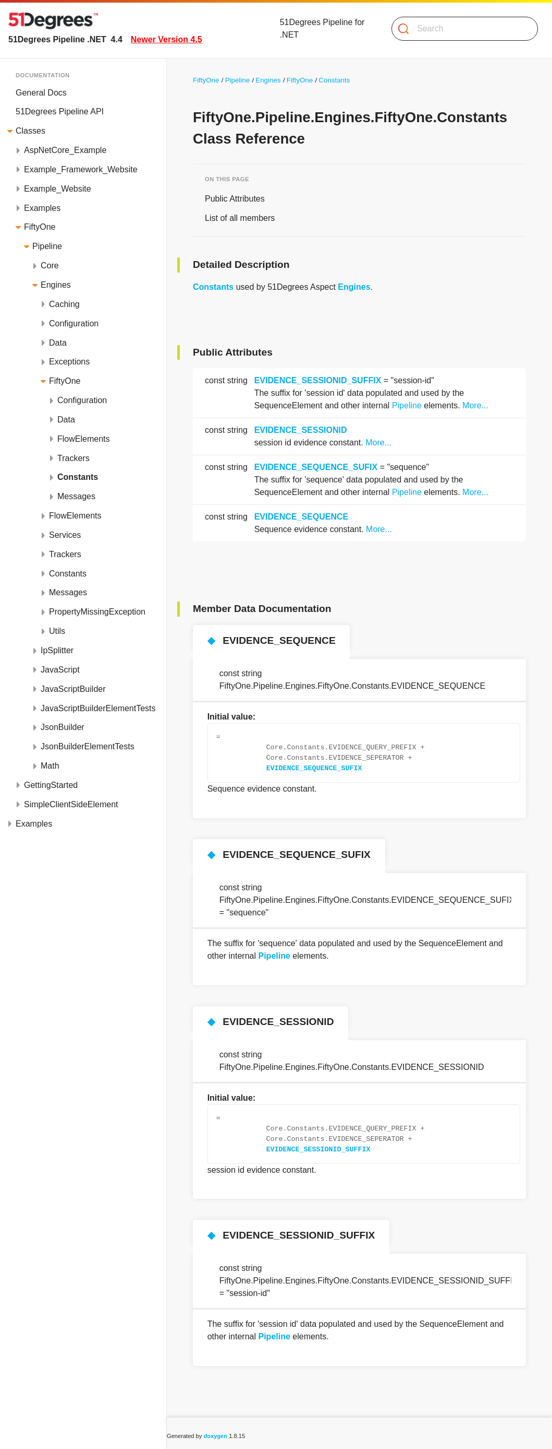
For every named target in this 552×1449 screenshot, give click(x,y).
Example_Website (57, 188)
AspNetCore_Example (65, 150)
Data (58, 342)
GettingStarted (51, 785)
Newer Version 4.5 (166, 39)
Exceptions (69, 361)
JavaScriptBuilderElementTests (98, 708)
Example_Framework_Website (81, 169)
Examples (42, 208)
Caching (64, 304)
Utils (57, 631)
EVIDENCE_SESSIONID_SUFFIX (318, 380)
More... (475, 405)
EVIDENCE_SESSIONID (300, 430)
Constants (77, 477)
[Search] (460, 28)
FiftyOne (39, 226)
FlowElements (83, 438)
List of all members (240, 218)
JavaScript (60, 669)
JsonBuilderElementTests (87, 746)
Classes (30, 130)
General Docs (41, 92)
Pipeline (47, 246)
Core (50, 265)
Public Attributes (235, 198)
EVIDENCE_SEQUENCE (301, 516)
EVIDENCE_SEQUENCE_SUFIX (316, 467)
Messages (76, 496)
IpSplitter (57, 650)
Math (50, 765)
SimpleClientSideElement (71, 804)
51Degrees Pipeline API (60, 111)
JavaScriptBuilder (73, 689)
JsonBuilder (62, 727)
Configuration (74, 323)
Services (65, 535)
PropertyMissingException (97, 611)
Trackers (73, 458)
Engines (56, 284)
